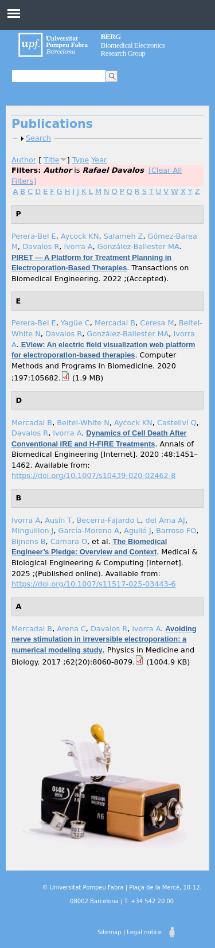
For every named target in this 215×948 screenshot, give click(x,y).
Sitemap (109, 932)
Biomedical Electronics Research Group (133, 44)
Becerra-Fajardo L (109, 520)
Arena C (71, 628)
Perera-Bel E (33, 236)
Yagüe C (75, 322)
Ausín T (58, 520)
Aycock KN (80, 236)
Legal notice (144, 932)
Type (80, 160)
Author (23, 160)
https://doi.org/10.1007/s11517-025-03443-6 (93, 584)
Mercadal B (115, 322)
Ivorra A (78, 246)
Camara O (68, 541)
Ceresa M (157, 322)
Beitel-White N (83, 422)
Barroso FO (176, 530)
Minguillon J (32, 530)
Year (99, 160)
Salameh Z (123, 236)
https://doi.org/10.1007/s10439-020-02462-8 (93, 475)
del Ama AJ (165, 520)
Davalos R (40, 246)
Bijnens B (28, 541)
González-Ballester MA (138, 246)
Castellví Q (177, 422)
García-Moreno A (88, 530)
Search (38, 138)
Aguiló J (137, 530)
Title (51, 160)
